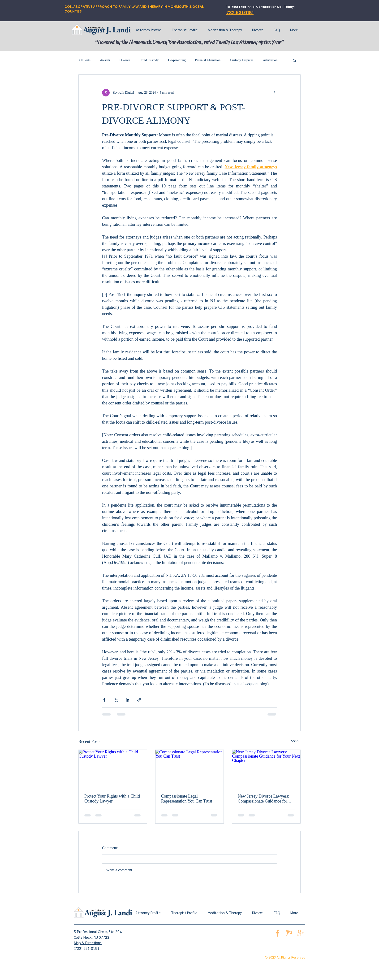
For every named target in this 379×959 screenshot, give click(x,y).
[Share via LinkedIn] (127, 700)
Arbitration (270, 60)
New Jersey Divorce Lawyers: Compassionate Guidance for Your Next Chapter (263, 799)
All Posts (84, 60)
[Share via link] (139, 700)
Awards (105, 60)
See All (296, 741)
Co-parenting (177, 60)
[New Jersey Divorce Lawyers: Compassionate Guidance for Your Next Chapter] (266, 769)
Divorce (124, 60)
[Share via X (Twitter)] (116, 700)
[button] (294, 60)
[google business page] (300, 933)
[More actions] (274, 92)
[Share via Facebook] (104, 700)
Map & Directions (88, 942)
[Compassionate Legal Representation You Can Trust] (189, 769)
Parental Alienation (208, 60)
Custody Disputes (241, 60)
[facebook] (277, 933)
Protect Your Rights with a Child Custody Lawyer (112, 798)
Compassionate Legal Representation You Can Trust (186, 798)
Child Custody (149, 60)
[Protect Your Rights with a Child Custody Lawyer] (113, 769)
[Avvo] (289, 933)
